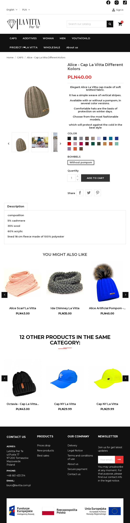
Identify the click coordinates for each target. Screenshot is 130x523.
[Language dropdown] (12, 9)
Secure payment (77, 469)
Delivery (72, 445)
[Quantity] (72, 178)
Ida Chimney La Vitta (65, 308)
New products (45, 450)
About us (73, 464)
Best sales (43, 455)
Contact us (74, 474)
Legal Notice (75, 450)
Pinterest (97, 192)
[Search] (90, 24)
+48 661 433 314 (16, 475)
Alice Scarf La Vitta (22, 308)
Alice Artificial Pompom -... (107, 308)
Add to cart (95, 178)
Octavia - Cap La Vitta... (23, 404)
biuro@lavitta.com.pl (19, 485)
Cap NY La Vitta (65, 404)
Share (80, 192)
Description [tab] (15, 206)
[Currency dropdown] (26, 9)
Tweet (88, 192)
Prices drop (43, 445)
